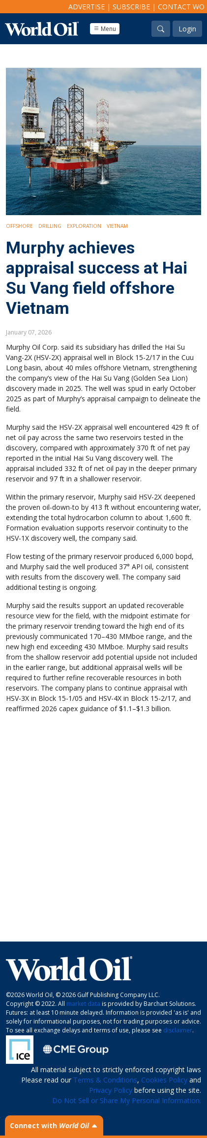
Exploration (84, 225)
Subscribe (131, 6)
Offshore (19, 225)
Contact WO (181, 6)
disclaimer (177, 1030)
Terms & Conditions (105, 1079)
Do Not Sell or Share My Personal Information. (126, 1100)
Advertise (86, 6)
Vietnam (117, 225)
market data (83, 1003)
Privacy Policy (110, 1090)
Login (187, 28)
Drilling (49, 225)
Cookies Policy (164, 1079)
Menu (104, 29)
